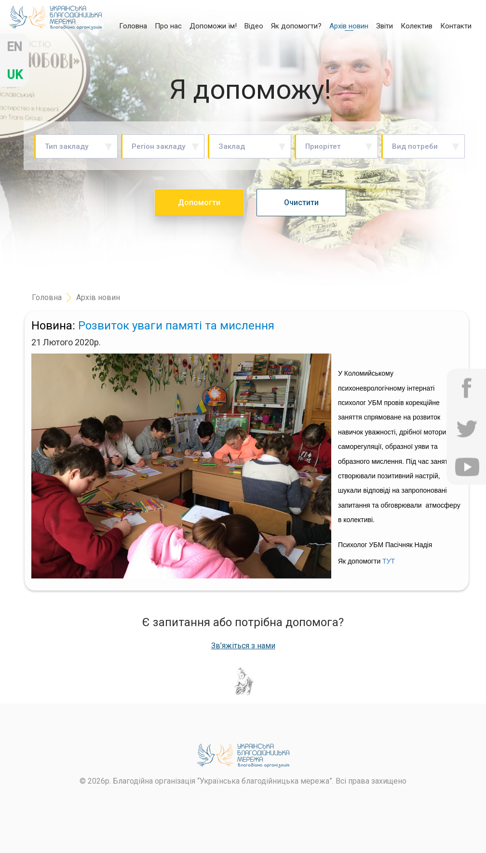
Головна (133, 25)
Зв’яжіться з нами (243, 646)
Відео (253, 26)
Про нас (168, 26)
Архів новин (348, 26)
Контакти (456, 26)
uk (15, 75)
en (14, 47)
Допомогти (199, 202)
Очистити (301, 202)
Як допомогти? (296, 26)
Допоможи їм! (213, 26)
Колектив (416, 26)
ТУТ (388, 561)
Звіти (384, 26)
